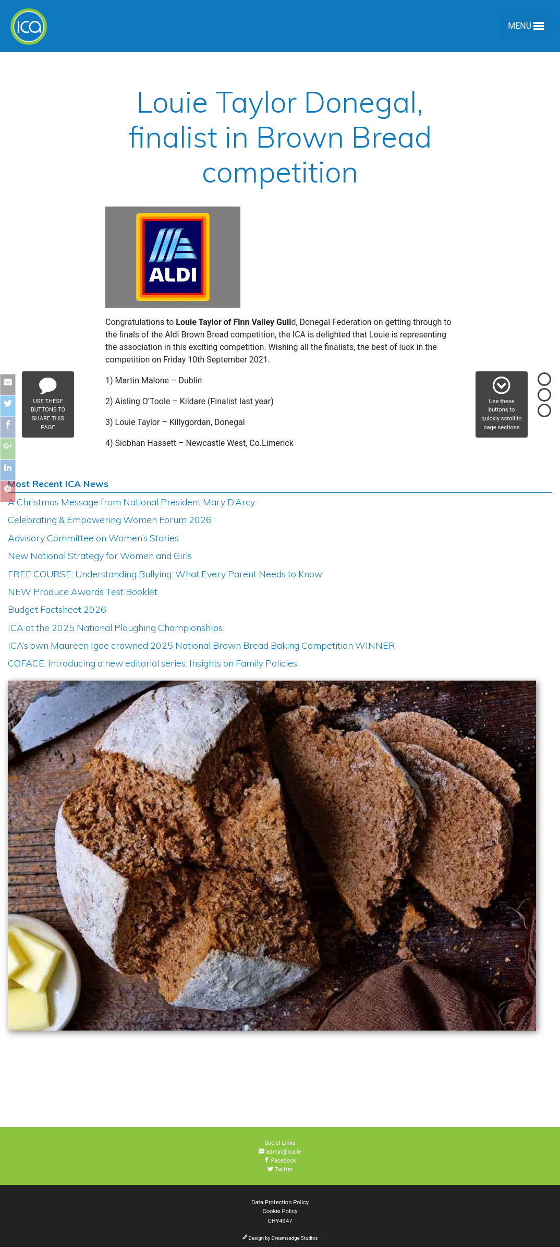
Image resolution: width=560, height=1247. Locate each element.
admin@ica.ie (280, 1151)
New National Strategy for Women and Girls (100, 555)
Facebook (280, 1160)
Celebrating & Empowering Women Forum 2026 (110, 519)
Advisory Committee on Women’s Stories (93, 537)
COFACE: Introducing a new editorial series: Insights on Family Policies (152, 663)
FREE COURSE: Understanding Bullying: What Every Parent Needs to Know (165, 573)
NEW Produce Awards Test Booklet (82, 591)
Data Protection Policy (280, 1202)
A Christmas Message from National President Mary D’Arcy (131, 501)
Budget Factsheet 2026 (57, 609)
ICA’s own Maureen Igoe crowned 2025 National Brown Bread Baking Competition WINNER (201, 645)
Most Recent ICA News (58, 483)
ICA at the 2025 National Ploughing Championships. (116, 627)
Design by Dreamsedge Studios (280, 1238)
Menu (526, 28)
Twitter (280, 1169)
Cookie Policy (279, 1211)
